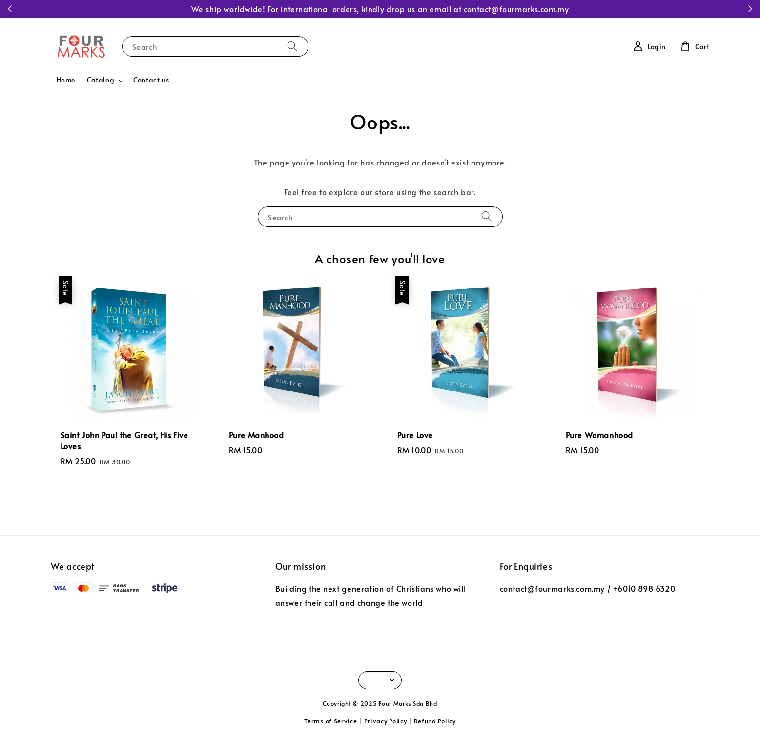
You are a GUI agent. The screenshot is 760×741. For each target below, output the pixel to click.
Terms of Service (330, 721)
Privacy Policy (385, 721)
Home (66, 79)
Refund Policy (435, 721)
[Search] (292, 46)
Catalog (100, 80)
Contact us (151, 79)
